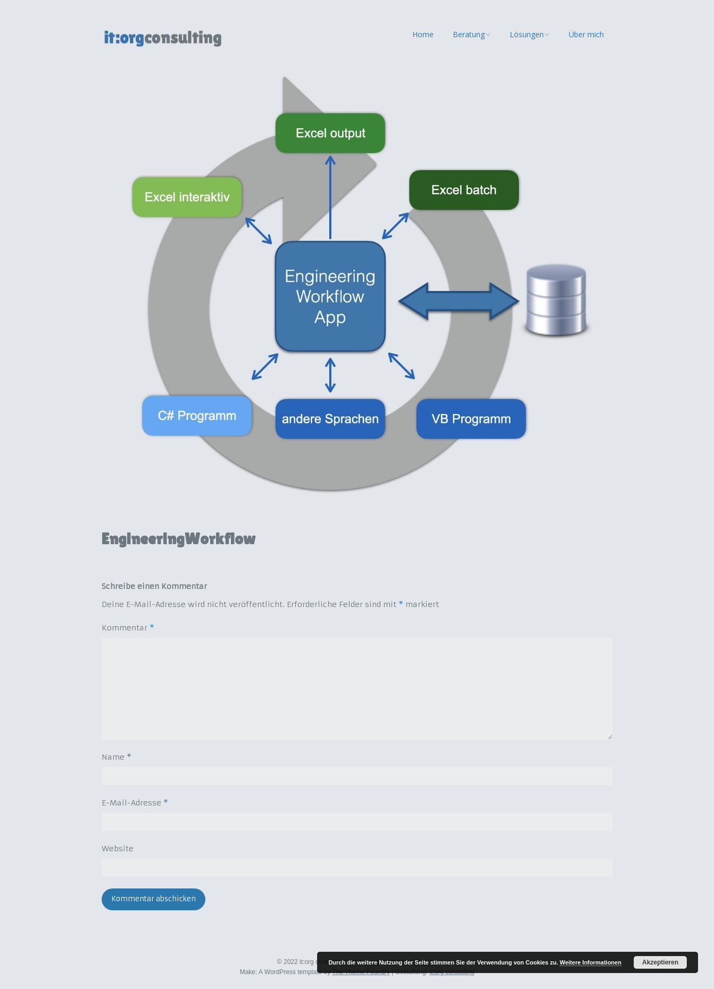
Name (116, 757)
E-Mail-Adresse (135, 803)
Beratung (469, 34)
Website (118, 848)
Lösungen (527, 34)
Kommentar (128, 628)
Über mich (586, 34)
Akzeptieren (660, 962)
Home (423, 34)
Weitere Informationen (590, 962)
